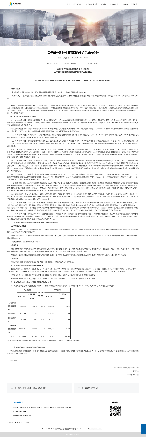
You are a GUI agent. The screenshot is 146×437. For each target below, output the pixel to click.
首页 (68, 4)
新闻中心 (103, 4)
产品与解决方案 (91, 4)
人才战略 (124, 4)
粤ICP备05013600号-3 (73, 434)
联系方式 (134, 4)
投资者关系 (114, 4)
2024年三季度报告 (92, 388)
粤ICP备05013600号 (95, 429)
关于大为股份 (78, 4)
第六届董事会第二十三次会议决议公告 (32, 388)
